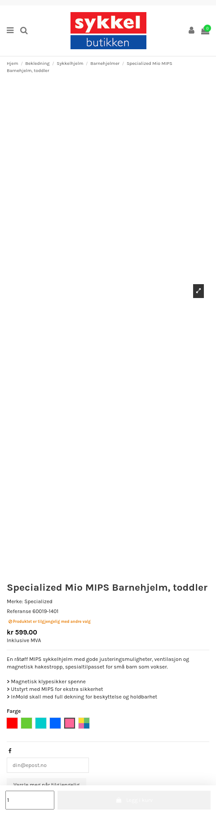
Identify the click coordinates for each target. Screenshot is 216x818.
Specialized (38, 601)
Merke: (15, 601)
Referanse (19, 611)
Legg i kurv (134, 800)
